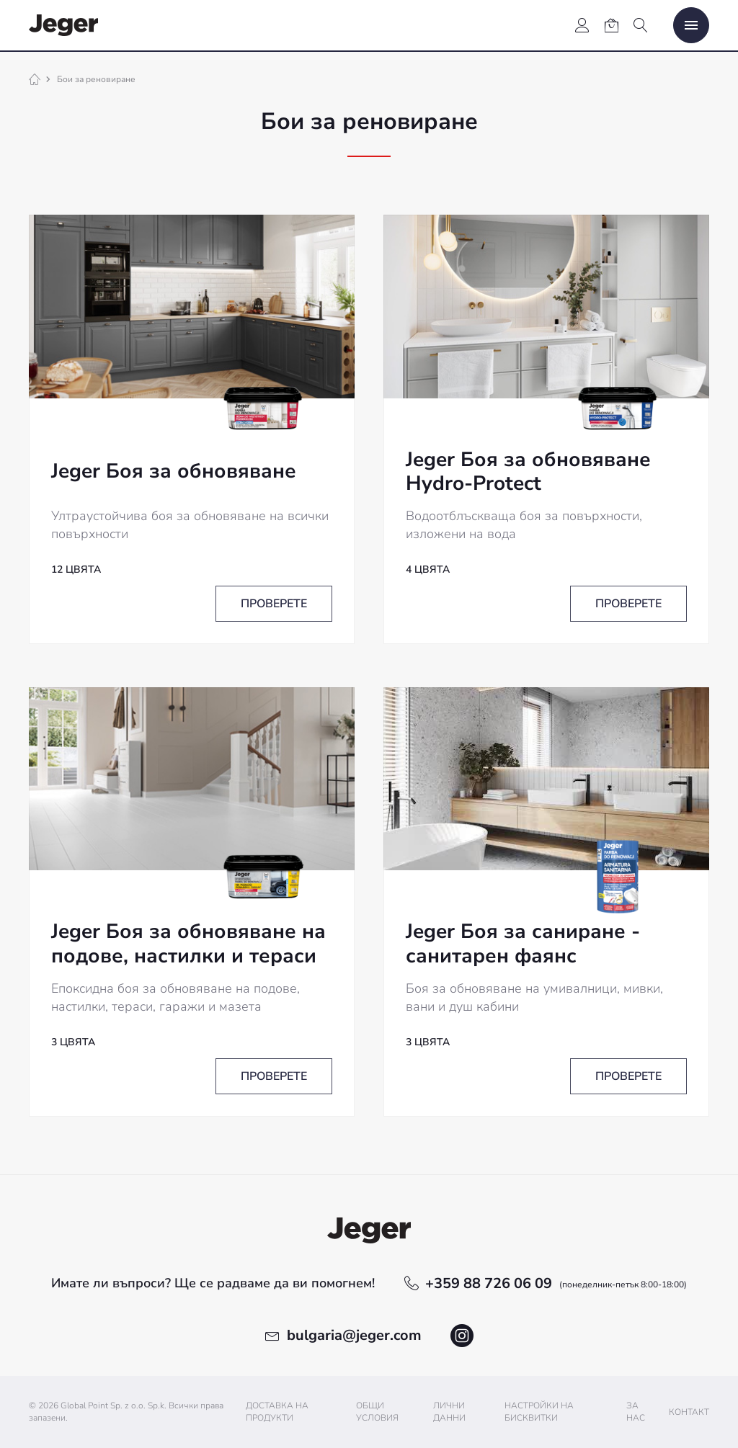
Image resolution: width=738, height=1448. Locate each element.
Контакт (689, 1412)
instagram (462, 1335)
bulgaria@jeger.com (354, 1335)
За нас (635, 1412)
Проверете (274, 604)
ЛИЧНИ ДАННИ (449, 1412)
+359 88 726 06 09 (556, 1283)
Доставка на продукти (277, 1412)
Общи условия (377, 1412)
